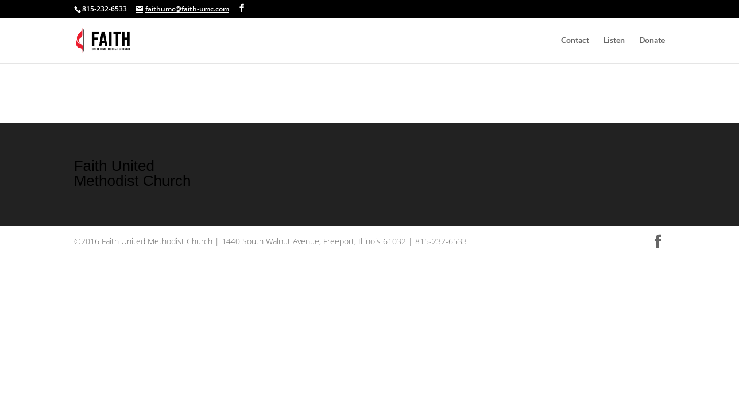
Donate (652, 40)
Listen (614, 40)
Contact (575, 40)
